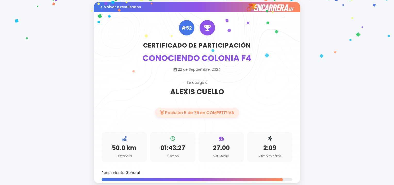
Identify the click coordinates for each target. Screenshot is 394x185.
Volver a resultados (120, 7)
